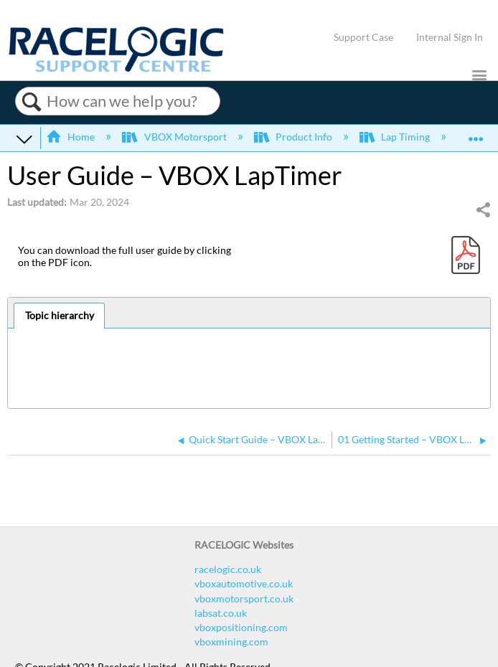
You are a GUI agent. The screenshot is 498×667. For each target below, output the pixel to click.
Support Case (363, 37)
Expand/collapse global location (476, 134)
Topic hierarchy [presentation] (59, 315)
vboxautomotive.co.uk (243, 583)
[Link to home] (116, 68)
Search (31, 101)
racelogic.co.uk (227, 569)
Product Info (294, 137)
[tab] (59, 315)
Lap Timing (396, 137)
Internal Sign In (449, 37)
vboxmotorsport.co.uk (243, 598)
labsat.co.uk (220, 613)
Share (483, 210)
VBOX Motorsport (175, 137)
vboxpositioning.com (241, 627)
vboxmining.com (231, 641)
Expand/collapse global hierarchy (24, 138)
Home (71, 137)
